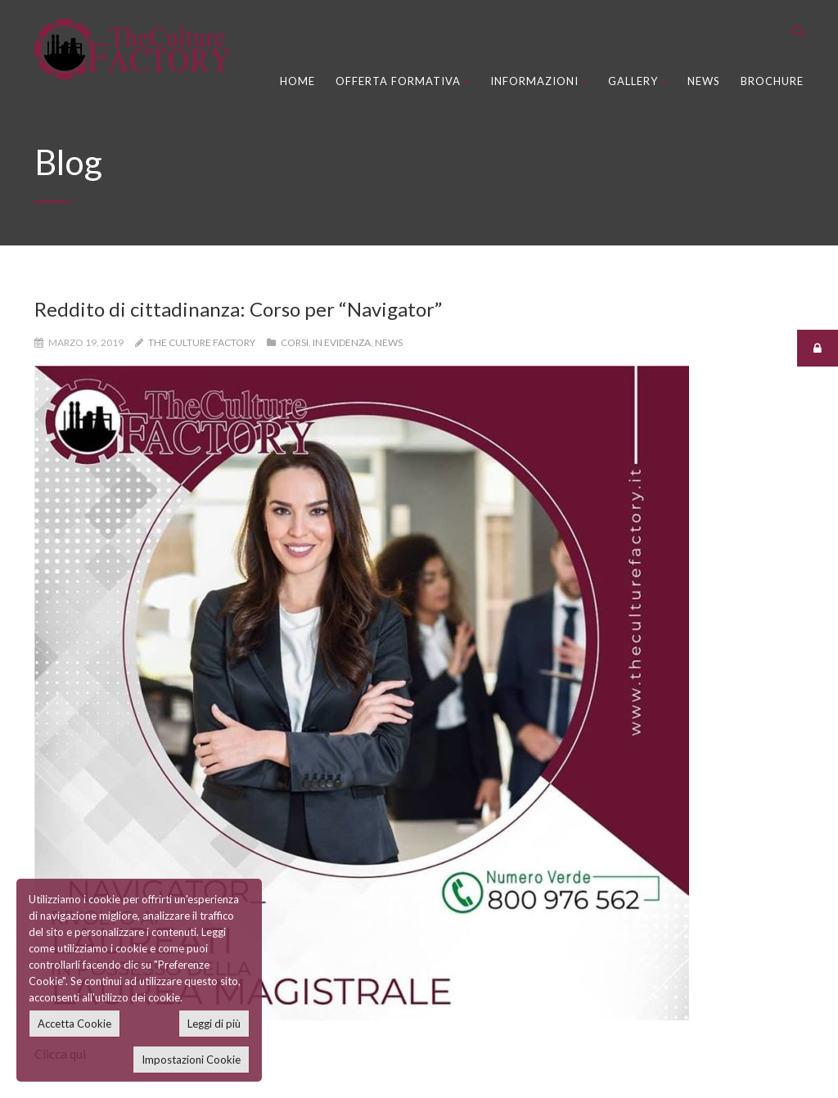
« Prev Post (78, 549)
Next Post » (759, 549)
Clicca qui (60, 418)
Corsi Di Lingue (79, 711)
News (703, 81)
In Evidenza (342, 342)
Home (297, 81)
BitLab (312, 1071)
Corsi (295, 342)
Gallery (637, 81)
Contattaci (331, 783)
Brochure (772, 81)
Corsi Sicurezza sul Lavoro (108, 747)
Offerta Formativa (403, 81)
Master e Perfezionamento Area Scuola (711, 721)
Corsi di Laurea (78, 820)
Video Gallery (339, 856)
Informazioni (539, 81)
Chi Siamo (328, 747)
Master (57, 856)
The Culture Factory (201, 342)
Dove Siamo (334, 820)
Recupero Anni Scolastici (104, 783)
